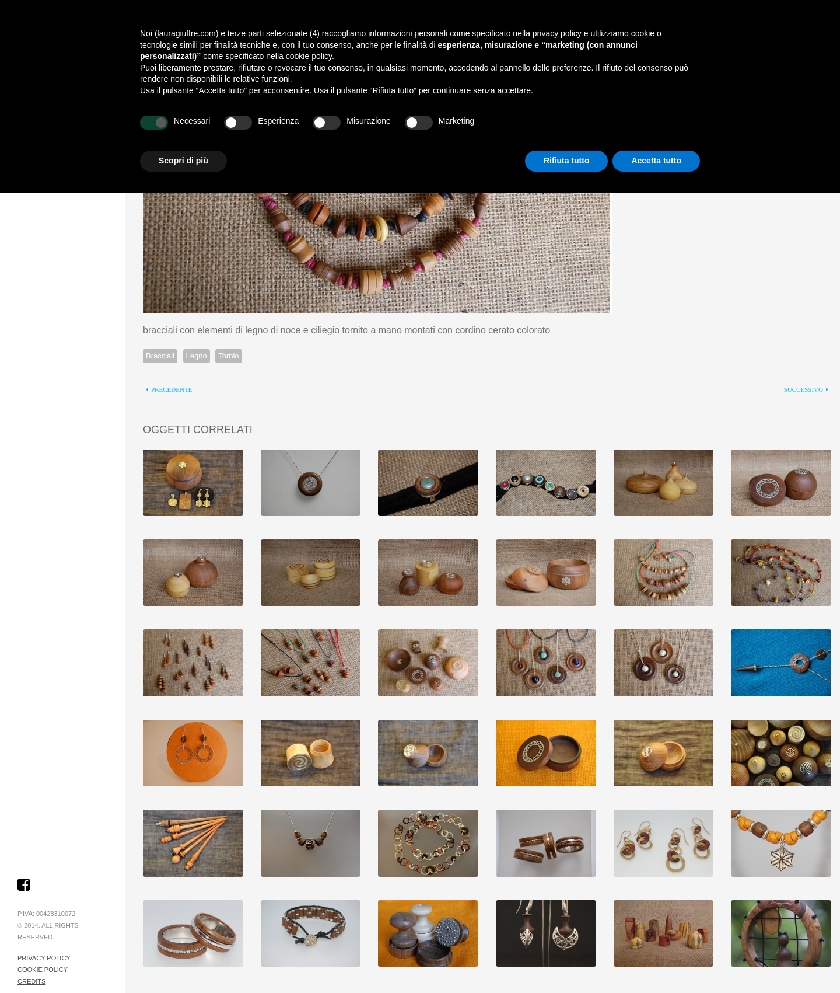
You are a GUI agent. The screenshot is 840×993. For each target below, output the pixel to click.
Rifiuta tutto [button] (567, 160)
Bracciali (160, 355)
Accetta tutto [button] (656, 160)
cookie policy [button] (309, 56)
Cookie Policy (43, 969)
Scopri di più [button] (183, 160)
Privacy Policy (44, 957)
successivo (803, 389)
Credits (32, 981)
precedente (171, 389)
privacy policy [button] (557, 33)
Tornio (228, 355)
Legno (196, 355)
